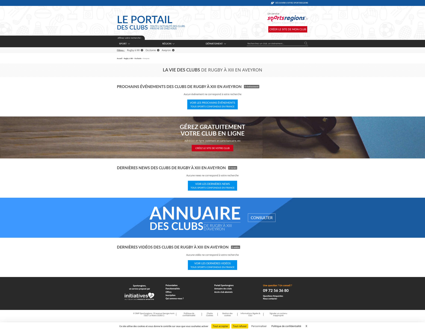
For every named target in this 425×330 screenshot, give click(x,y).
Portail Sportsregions (224, 285)
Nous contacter (270, 298)
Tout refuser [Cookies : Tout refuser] (240, 326)
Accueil (119, 58)
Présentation (172, 285)
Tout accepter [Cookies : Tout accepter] (220, 326)
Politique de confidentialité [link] (286, 326)
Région (168, 43)
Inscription (170, 295)
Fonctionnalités (173, 288)
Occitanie (152, 50)
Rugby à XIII (135, 50)
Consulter (262, 217)
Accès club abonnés (223, 292)
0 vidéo (235, 247)
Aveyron (168, 50)
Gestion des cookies (227, 314)
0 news (232, 167)
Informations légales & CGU (250, 314)
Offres (168, 292)
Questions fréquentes (273, 296)
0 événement (252, 86)
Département (216, 43)
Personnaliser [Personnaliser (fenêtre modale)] (259, 326)
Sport (124, 43)
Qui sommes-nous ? (175, 298)
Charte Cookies (209, 314)
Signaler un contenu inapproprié (278, 314)
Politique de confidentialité (189, 314)
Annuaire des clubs (223, 288)
